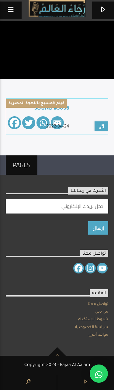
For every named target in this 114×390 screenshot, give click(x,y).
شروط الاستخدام (93, 319)
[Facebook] (14, 122)
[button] (99, 374)
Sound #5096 (51, 109)
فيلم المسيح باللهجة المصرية (36, 103)
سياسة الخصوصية (91, 327)
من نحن (101, 312)
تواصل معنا (98, 304)
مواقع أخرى (98, 335)
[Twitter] (28, 122)
